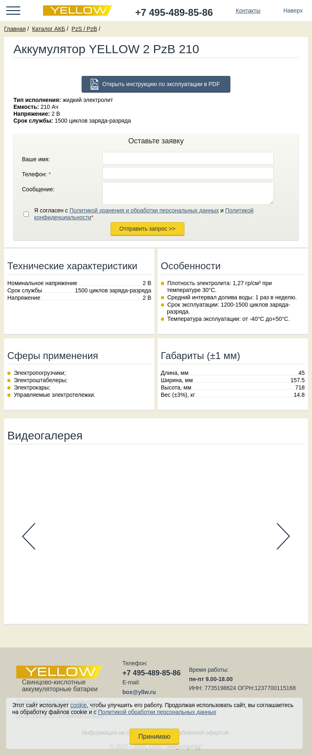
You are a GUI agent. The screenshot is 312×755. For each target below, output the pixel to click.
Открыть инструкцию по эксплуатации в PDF (161, 84)
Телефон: (36, 174)
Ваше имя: (36, 159)
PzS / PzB (84, 29)
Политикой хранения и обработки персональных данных (144, 210)
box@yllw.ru (139, 692)
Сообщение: (38, 189)
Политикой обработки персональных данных (157, 712)
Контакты (248, 10)
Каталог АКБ (48, 29)
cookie (78, 705)
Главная (15, 29)
